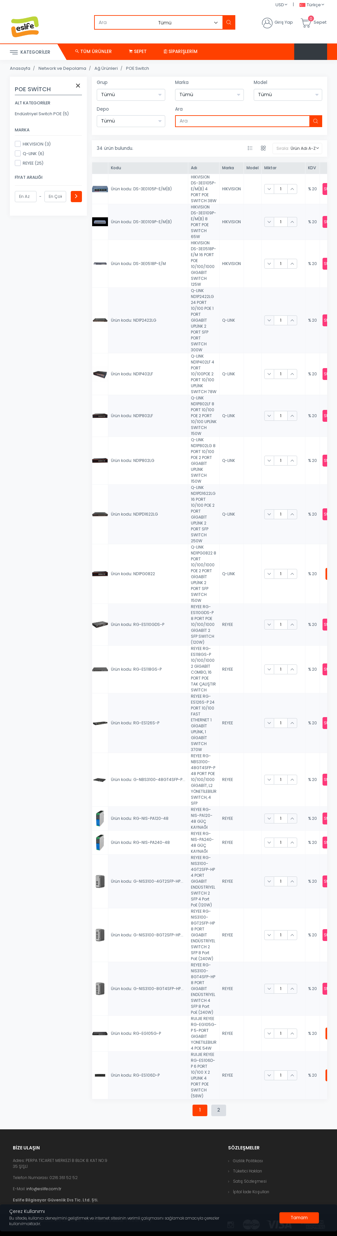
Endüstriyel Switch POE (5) (42, 114)
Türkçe (310, 5)
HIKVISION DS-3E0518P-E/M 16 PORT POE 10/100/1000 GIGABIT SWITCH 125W (203, 263)
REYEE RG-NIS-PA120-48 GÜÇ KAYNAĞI (202, 818)
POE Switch (137, 68)
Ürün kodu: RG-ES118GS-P (136, 669)
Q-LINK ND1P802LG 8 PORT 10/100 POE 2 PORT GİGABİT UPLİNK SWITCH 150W (203, 460)
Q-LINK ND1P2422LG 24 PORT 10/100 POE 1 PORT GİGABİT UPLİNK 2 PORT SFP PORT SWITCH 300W (202, 320)
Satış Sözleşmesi (250, 1181)
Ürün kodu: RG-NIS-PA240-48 (140, 842)
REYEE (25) (29, 163)
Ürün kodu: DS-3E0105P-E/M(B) (141, 189)
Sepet (138, 51)
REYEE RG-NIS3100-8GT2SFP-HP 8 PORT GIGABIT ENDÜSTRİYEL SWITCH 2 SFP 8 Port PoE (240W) (203, 934)
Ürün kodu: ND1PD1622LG (134, 514)
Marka (182, 82)
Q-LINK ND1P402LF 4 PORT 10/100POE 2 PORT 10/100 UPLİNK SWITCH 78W (204, 373)
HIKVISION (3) (33, 144)
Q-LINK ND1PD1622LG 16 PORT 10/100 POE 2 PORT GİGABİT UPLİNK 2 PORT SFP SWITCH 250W (203, 514)
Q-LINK (228, 320)
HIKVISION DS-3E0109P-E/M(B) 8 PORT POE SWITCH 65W (203, 221)
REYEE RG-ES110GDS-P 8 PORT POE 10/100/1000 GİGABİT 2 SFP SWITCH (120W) (203, 624)
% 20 (312, 189)
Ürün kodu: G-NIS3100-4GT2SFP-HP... (147, 881)
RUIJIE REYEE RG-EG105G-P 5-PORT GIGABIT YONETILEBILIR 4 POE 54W (204, 1033)
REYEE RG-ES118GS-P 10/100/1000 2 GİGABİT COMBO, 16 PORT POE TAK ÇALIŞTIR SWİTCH (203, 669)
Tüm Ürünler (93, 51)
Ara (179, 109)
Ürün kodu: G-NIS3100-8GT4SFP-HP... (147, 988)
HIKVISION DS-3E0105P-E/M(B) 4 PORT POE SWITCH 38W (204, 188)
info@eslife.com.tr (43, 1189)
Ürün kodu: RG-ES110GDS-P (137, 624)
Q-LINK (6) (29, 153)
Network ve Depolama (62, 68)
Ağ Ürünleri (106, 68)
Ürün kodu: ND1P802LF (132, 415)
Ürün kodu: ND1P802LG (132, 460)
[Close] (299, 1217)
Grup (102, 82)
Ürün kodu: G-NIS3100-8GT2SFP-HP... (147, 935)
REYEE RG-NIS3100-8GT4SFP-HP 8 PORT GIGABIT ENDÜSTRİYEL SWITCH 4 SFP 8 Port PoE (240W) (203, 988)
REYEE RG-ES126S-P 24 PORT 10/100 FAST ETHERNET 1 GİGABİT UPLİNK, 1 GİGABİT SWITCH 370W (203, 722)
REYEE (227, 624)
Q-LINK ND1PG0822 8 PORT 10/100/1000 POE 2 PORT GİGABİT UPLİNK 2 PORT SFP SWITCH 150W (203, 573)
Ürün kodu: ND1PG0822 (133, 574)
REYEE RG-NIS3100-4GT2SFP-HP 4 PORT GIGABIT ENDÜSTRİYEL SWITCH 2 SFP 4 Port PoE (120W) (203, 881)
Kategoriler (30, 52)
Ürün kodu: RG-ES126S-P (135, 723)
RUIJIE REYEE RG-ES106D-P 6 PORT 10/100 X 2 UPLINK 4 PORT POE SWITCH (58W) (203, 1075)
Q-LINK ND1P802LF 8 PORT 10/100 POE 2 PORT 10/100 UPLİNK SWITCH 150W (204, 415)
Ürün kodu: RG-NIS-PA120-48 (139, 818)
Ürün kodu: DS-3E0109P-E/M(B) (141, 222)
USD (279, 5)
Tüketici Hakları (247, 1171)
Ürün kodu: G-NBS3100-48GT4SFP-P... (148, 779)
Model (260, 82)
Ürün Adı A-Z (303, 148)
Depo (103, 109)
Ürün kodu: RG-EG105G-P (136, 1033)
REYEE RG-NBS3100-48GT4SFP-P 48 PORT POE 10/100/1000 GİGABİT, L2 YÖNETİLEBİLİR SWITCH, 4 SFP (204, 779)
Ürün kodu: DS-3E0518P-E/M (138, 263)
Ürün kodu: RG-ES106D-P (135, 1075)
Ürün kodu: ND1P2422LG (133, 320)
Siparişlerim (180, 51)
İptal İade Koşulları (251, 1192)
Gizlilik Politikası (248, 1161)
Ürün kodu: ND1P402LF (132, 374)
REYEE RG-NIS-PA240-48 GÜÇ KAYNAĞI (202, 842)
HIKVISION (231, 189)
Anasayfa (20, 68)
